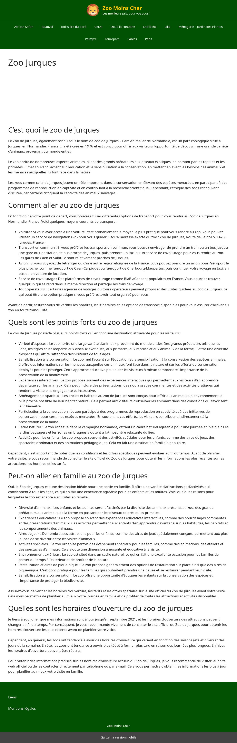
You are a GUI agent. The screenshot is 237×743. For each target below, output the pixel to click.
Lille (167, 27)
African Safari (23, 27)
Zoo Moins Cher (122, 7)
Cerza (98, 27)
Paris (148, 39)
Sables (132, 39)
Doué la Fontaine (123, 27)
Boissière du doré (73, 27)
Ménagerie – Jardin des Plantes (201, 27)
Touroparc (112, 39)
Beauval (47, 27)
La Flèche (149, 27)
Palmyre (91, 39)
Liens (12, 697)
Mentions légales (22, 708)
